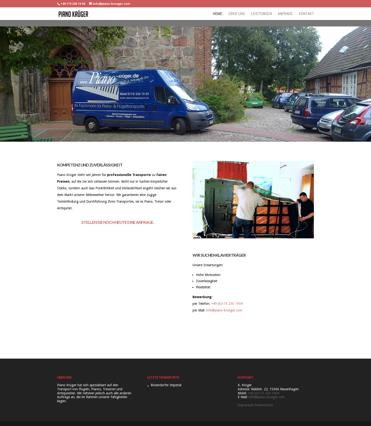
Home (218, 14)
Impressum (246, 405)
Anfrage (285, 14)
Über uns (236, 14)
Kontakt (306, 14)
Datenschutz (264, 405)
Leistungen (261, 14)
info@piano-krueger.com (224, 310)
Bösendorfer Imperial (166, 385)
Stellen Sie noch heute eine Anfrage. (117, 222)
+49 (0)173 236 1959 (227, 304)
